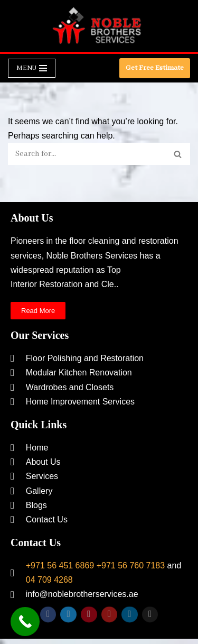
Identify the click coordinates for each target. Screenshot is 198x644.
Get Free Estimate (155, 67)
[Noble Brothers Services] (99, 25)
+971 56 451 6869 (60, 565)
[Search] (87, 154)
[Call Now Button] (25, 621)
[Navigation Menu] (31, 68)
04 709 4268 (49, 579)
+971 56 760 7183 (131, 565)
